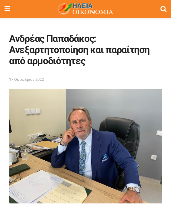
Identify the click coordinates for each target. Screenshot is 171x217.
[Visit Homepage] (85, 9)
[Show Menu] (7, 9)
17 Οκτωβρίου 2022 (26, 79)
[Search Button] (163, 9)
